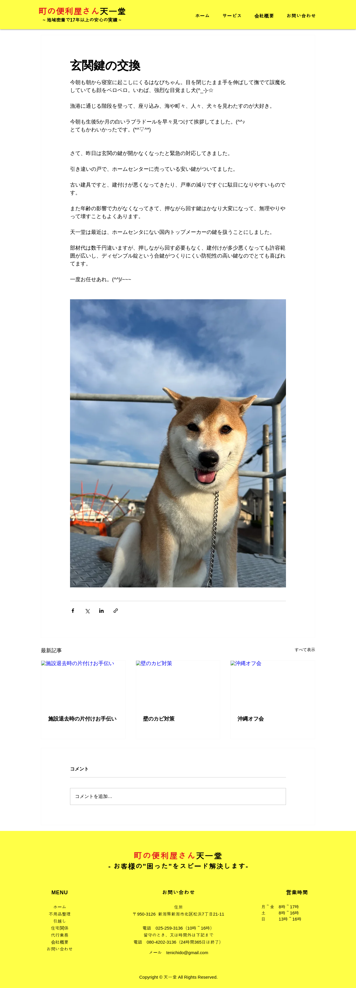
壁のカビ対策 (158, 719)
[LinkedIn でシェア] (101, 610)
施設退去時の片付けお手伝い (82, 719)
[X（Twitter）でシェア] (87, 610)
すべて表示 (305, 649)
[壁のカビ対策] (178, 684)
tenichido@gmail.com (187, 952)
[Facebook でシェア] (73, 610)
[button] (232, 15)
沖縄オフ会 (251, 719)
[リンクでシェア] (115, 610)
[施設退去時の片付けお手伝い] (83, 684)
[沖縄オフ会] (273, 684)
